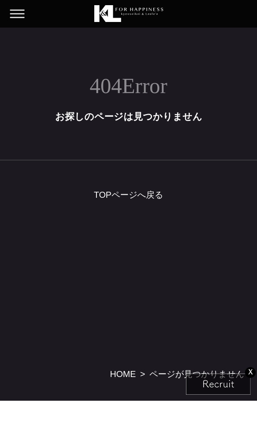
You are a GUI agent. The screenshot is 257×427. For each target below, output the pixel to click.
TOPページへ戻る (128, 194)
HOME (123, 374)
